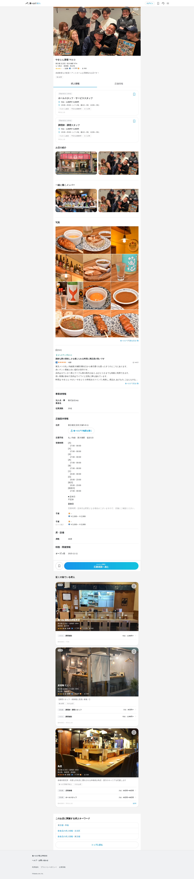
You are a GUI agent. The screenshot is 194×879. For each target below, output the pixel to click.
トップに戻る (97, 845)
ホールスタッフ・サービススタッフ (75, 98)
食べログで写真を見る (128, 341)
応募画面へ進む (101, 566)
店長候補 (68, 790)
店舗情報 (119, 84)
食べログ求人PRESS (39, 856)
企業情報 (62, 867)
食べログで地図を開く (82, 431)
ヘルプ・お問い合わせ (40, 860)
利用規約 (35, 867)
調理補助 (68, 636)
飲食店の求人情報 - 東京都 (69, 836)
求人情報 (75, 84)
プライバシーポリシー (49, 867)
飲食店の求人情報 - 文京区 (69, 831)
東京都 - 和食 (63, 825)
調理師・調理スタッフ (69, 125)
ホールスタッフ (71, 797)
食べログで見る (130, 383)
